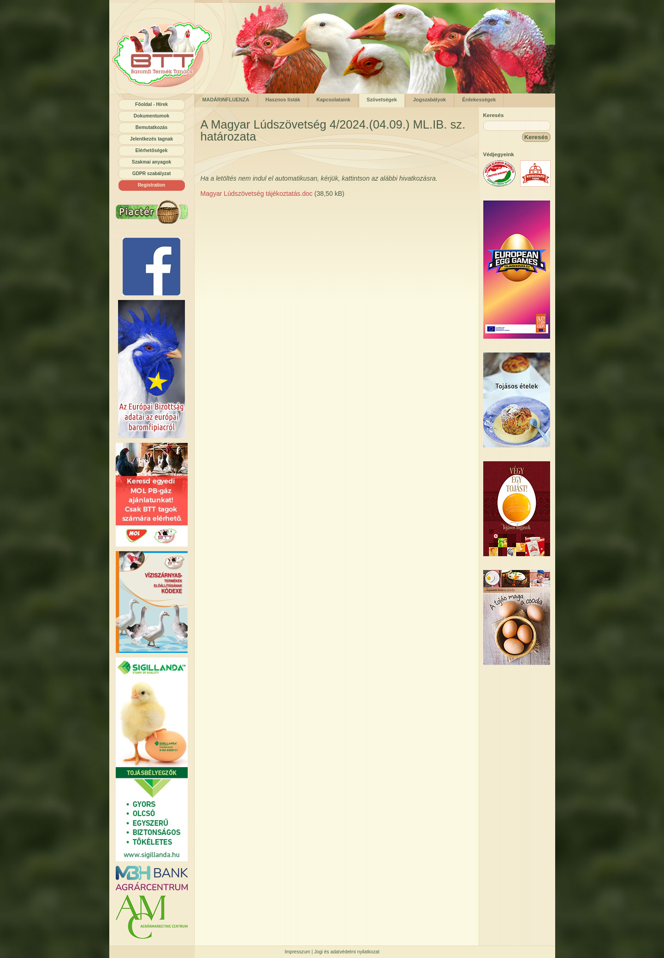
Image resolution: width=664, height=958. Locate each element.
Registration (152, 185)
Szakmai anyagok (151, 162)
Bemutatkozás (151, 127)
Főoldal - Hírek (151, 104)
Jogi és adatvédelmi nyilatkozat (346, 951)
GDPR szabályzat (151, 173)
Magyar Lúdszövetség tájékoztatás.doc (257, 193)
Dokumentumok (151, 115)
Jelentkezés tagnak (151, 138)
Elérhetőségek (152, 150)
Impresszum (297, 951)
